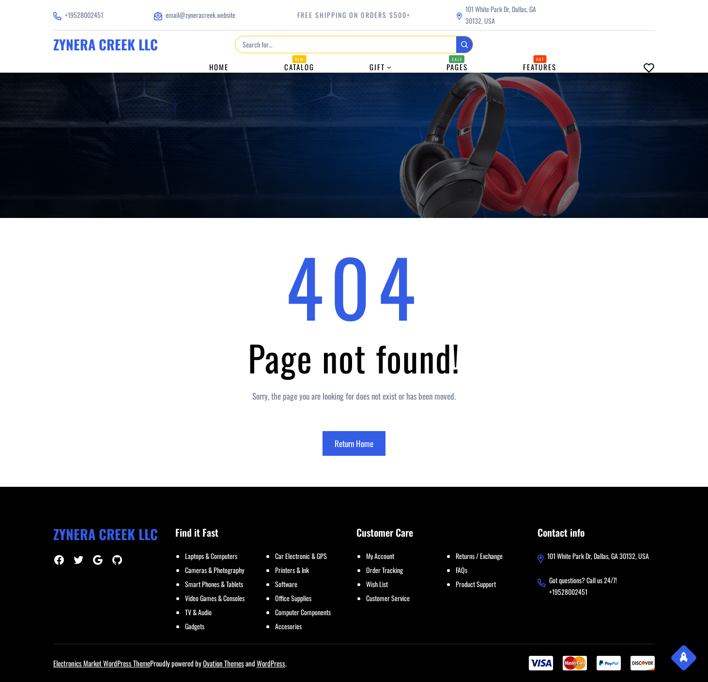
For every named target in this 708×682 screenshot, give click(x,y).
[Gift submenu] (389, 67)
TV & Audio (198, 612)
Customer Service (388, 598)
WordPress (271, 663)
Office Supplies (293, 598)
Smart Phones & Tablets (214, 584)
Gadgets (194, 626)
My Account (380, 556)
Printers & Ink (292, 570)
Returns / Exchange (479, 556)
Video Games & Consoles (215, 598)
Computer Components (303, 612)
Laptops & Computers (211, 556)
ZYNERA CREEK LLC (105, 44)
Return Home (354, 443)
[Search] (464, 44)
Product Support (476, 584)
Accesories (288, 626)
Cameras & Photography (214, 570)
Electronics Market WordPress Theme (101, 663)
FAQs (461, 570)
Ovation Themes (223, 663)
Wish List (377, 584)
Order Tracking (384, 570)
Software (286, 584)
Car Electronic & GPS (301, 556)
